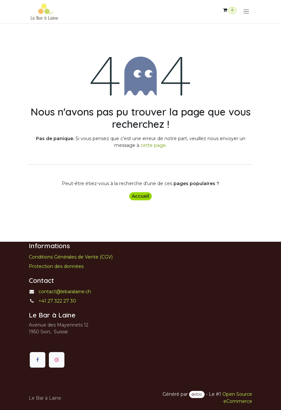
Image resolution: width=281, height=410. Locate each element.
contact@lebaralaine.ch (65, 291)
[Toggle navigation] (246, 12)
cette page (153, 145)
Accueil (140, 196)
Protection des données (56, 266)
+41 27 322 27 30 (57, 301)
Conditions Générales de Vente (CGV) (71, 257)
